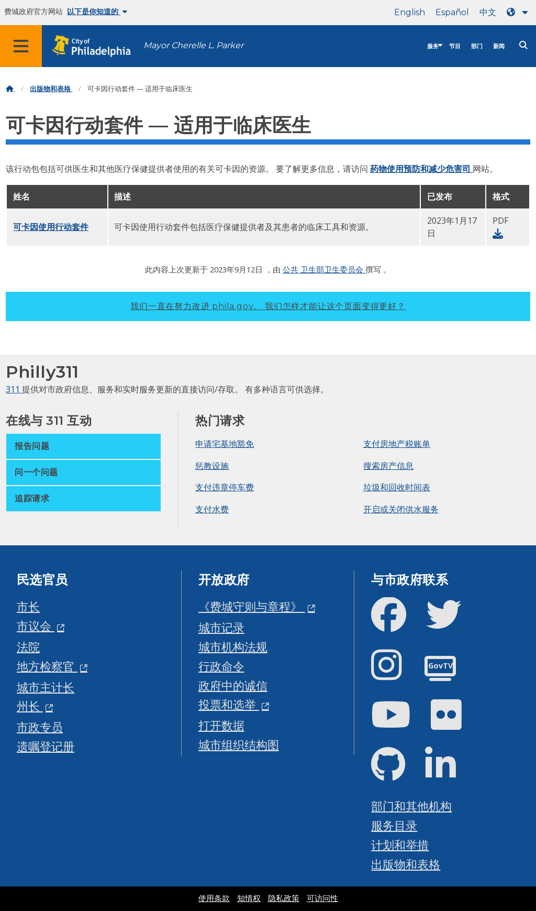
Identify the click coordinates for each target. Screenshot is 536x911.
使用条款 (214, 898)
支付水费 (212, 509)
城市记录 (221, 627)
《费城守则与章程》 (251, 606)
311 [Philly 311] (14, 389)
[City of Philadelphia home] (96, 46)
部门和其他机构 (411, 806)
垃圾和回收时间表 (396, 487)
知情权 (249, 898)
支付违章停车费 (224, 487)
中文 (487, 12)
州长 (30, 706)
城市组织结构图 (238, 745)
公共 (291, 269)
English (409, 12)
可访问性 (322, 898)
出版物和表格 (51, 88)
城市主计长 (45, 687)
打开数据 (221, 725)
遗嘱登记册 (45, 746)
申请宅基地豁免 (224, 443)
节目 (455, 46)
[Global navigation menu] (21, 46)
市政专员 (40, 727)
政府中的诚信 (232, 685)
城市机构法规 (232, 647)
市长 (28, 606)
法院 (28, 647)
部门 (477, 46)
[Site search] (523, 45)
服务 (433, 46)
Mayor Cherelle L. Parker (193, 45)
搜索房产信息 (388, 465)
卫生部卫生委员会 (332, 269)
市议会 (35, 626)
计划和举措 (400, 845)
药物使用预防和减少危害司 (421, 168)
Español (452, 12)
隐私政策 (283, 898)
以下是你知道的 (97, 11)
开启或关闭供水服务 (401, 509)
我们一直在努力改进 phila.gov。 (268, 306)
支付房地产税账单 (396, 443)
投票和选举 (228, 704)
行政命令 (221, 666)
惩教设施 (212, 465)
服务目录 (394, 825)
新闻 (499, 46)
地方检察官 (47, 666)
